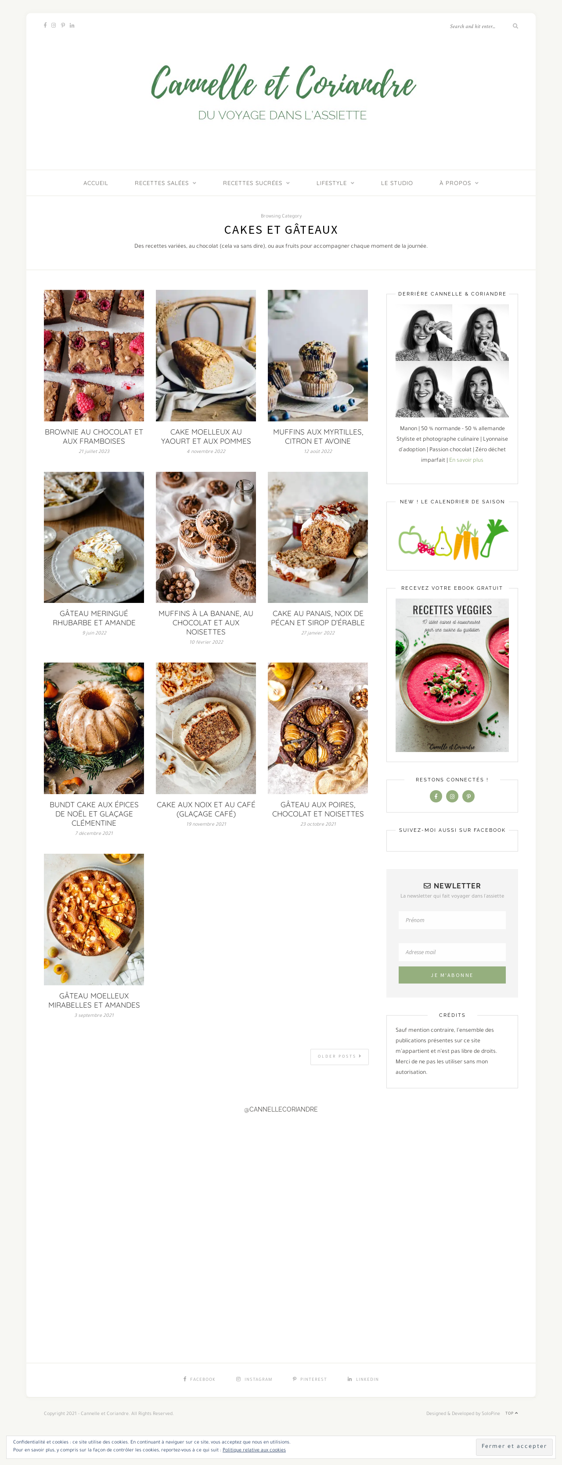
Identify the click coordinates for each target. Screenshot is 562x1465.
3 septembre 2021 (94, 1016)
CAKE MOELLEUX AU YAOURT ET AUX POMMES (206, 436)
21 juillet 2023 (94, 452)
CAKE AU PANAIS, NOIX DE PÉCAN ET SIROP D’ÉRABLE (318, 618)
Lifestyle (332, 182)
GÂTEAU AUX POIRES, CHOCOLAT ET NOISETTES (318, 809)
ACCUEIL (95, 182)
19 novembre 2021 (206, 824)
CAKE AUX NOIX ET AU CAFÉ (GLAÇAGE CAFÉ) (206, 809)
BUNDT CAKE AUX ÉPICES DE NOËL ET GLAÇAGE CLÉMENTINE (94, 813)
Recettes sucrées (252, 182)
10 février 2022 (206, 642)
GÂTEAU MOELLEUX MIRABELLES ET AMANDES (94, 1000)
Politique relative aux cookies (254, 1450)
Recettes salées (162, 182)
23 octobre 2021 (318, 824)
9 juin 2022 (94, 633)
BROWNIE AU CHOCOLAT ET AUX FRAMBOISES (94, 436)
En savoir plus (466, 461)
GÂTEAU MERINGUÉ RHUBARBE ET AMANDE (94, 618)
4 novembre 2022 (206, 452)
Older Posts (340, 1056)
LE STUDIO (397, 182)
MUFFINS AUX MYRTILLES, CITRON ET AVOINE (318, 436)
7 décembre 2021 (94, 834)
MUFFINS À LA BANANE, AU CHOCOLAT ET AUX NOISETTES (206, 622)
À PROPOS (455, 182)
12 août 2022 (318, 452)
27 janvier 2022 (318, 633)
